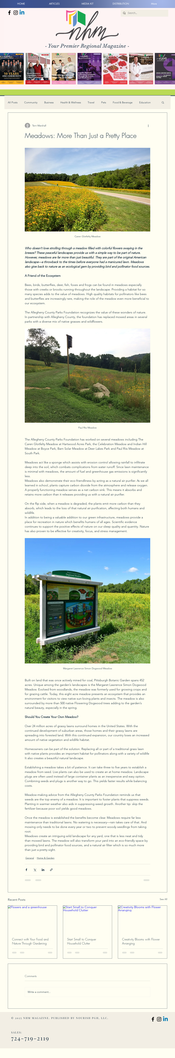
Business (49, 102)
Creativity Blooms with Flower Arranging (141, 941)
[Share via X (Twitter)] (34, 869)
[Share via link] (51, 869)
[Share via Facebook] (26, 869)
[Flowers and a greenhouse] (32, 919)
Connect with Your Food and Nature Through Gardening (30, 941)
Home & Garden (45, 857)
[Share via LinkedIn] (43, 869)
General (29, 857)
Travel (91, 102)
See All (163, 899)
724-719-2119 (30, 1038)
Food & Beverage (122, 102)
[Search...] (144, 13)
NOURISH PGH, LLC (91, 1018)
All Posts (12, 102)
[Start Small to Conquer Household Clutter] (87, 919)
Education (145, 102)
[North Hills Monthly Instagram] (16, 13)
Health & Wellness (70, 102)
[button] (162, 102)
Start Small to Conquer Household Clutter (81, 941)
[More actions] (148, 126)
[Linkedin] (22, 13)
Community (30, 102)
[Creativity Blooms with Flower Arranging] (142, 919)
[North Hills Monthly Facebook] (9, 13)
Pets (103, 102)
